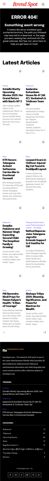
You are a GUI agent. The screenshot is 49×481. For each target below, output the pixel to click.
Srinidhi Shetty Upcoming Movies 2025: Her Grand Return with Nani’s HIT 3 (13, 95)
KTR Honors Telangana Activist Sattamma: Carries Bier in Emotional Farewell (11, 169)
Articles (5, 86)
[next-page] (44, 332)
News (5, 157)
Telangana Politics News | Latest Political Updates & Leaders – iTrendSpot (35, 225)
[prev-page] (5, 332)
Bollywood (6, 222)
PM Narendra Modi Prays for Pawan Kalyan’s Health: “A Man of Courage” (12, 300)
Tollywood (29, 86)
